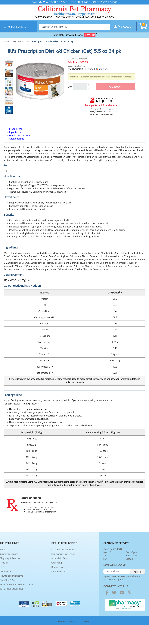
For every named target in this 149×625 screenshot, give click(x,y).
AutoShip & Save (8, 580)
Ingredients (15, 132)
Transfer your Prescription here (16, 584)
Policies (4, 562)
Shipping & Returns (10, 558)
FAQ (2, 567)
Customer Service (9, 553)
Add (116, 86)
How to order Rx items (11, 575)
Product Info (15, 128)
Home (6, 41)
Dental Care (57, 567)
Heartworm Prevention (63, 553)
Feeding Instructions (19, 135)
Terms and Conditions (11, 588)
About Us (5, 549)
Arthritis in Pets (59, 558)
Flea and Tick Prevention (63, 549)
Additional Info (16, 138)
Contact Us (5, 571)
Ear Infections (58, 571)
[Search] (70, 27)
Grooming (56, 562)
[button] (101, 69)
